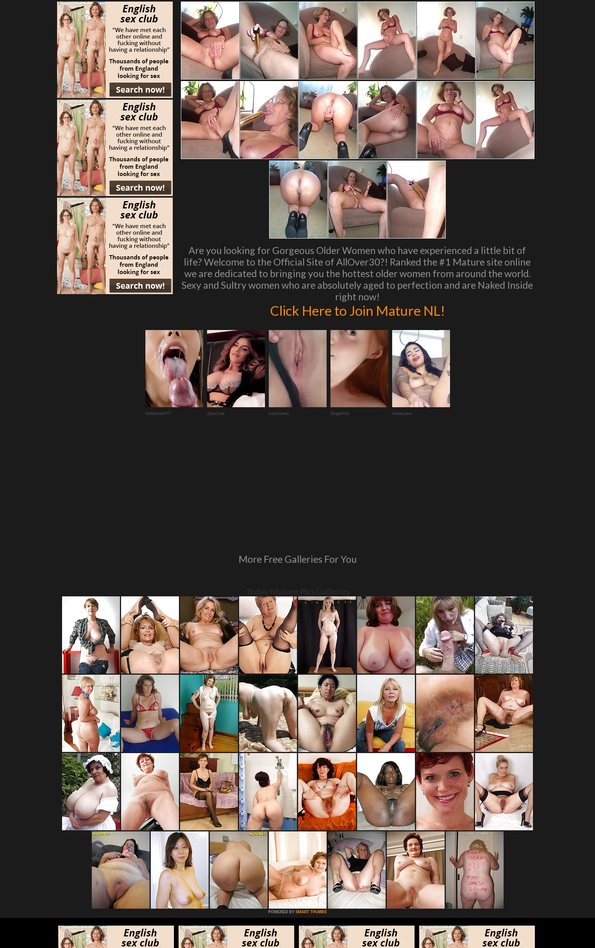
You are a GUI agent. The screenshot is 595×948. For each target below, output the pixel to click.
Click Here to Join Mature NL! (357, 310)
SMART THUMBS (311, 806)
